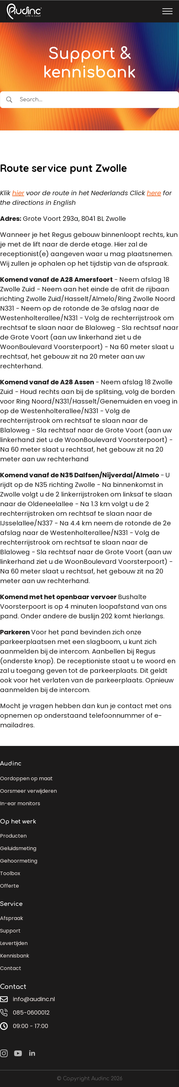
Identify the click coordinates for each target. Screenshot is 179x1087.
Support (10, 930)
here (154, 192)
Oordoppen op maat (26, 778)
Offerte (9, 886)
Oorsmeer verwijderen (28, 791)
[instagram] (4, 1053)
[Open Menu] (167, 11)
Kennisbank (14, 955)
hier (18, 192)
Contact (10, 968)
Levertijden (14, 943)
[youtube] (18, 1053)
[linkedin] (32, 1053)
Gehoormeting (18, 861)
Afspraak (11, 918)
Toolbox (10, 873)
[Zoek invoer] (95, 100)
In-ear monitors (20, 803)
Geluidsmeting (18, 848)
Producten (13, 836)
